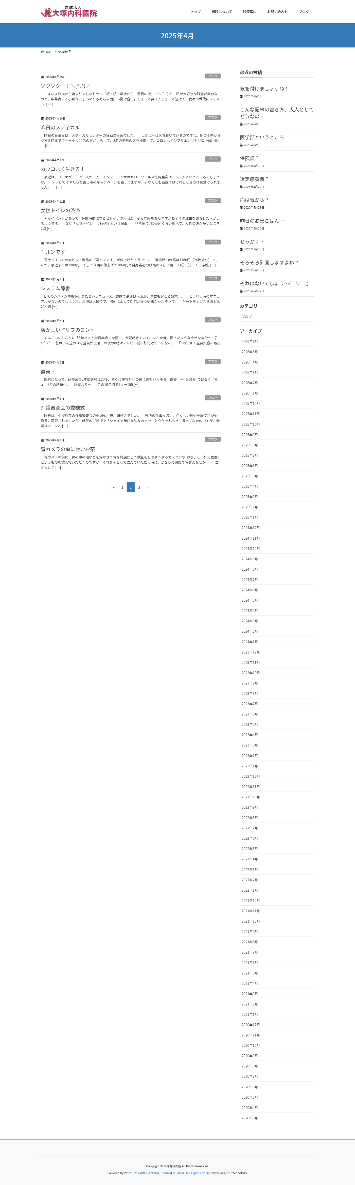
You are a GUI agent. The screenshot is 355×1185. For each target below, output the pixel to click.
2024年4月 (250, 610)
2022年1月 (250, 890)
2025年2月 (250, 506)
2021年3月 (250, 993)
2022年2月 (250, 879)
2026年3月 (250, 372)
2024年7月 (250, 579)
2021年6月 (250, 962)
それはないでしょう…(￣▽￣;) (274, 283)
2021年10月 (251, 921)
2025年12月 (251, 403)
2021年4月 (250, 983)
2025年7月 (250, 455)
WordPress (131, 1173)
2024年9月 (250, 558)
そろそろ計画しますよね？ (269, 262)
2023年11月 (251, 662)
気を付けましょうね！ (264, 88)
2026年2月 (250, 382)
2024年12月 (251, 527)
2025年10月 (251, 424)
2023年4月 (250, 734)
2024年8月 (250, 569)
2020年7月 (250, 1076)
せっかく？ (252, 241)
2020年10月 (251, 1045)
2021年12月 (251, 900)
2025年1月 (250, 517)
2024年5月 (250, 600)
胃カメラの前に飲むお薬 (68, 449)
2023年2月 (250, 755)
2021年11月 (251, 910)
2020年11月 (251, 1035)
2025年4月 (250, 486)
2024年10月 (251, 548)
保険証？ (250, 158)
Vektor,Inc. (223, 1173)
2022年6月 (250, 838)
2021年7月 (250, 952)
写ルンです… (55, 251)
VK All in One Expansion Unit (192, 1173)
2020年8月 (250, 1065)
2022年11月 (251, 786)
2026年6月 (250, 341)
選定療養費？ (254, 178)
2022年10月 (251, 796)
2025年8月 (250, 444)
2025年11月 (251, 413)
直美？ (48, 371)
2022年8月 (250, 817)
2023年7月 (250, 703)
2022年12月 (251, 776)
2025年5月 (250, 475)
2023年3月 (250, 745)
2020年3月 (250, 1117)
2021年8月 (250, 941)
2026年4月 (250, 362)
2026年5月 (250, 351)
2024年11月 (251, 538)
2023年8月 (250, 693)
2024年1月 (250, 641)
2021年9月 (250, 931)
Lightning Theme (158, 1173)
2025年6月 (250, 465)
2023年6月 (250, 714)
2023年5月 (250, 724)
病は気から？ (254, 199)
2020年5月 (250, 1097)
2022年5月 (250, 848)
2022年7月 (250, 827)
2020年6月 (250, 1086)
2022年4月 (250, 858)
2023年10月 (251, 672)
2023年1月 (250, 765)
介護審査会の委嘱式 (63, 407)
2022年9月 (250, 807)
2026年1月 (250, 393)
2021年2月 (250, 1004)
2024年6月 (250, 589)
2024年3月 (250, 620)
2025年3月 (250, 496)
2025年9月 (250, 434)
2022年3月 (250, 869)
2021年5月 (250, 973)
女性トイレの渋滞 (60, 210)
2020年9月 (250, 1055)
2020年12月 (251, 1024)
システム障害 (55, 288)
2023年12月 (251, 652)
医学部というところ (262, 137)
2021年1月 (250, 1014)
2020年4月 (250, 1107)
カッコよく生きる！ (63, 168)
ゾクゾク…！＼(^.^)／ (65, 85)
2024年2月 (250, 631)
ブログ (212, 76)
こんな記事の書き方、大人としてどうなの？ (277, 113)
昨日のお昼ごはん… (262, 220)
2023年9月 (250, 683)
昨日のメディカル (60, 127)
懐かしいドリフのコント (68, 329)
